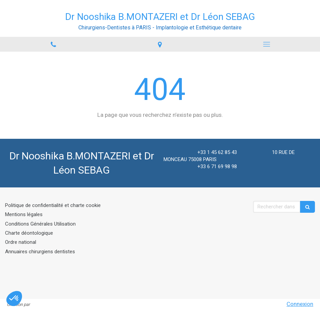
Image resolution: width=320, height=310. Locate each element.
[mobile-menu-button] (266, 44)
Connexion (300, 304)
